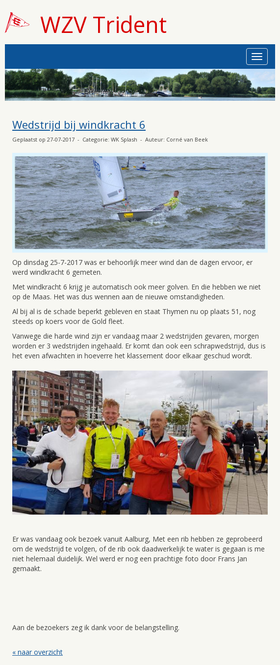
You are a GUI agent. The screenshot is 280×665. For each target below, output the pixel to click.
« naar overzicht (37, 652)
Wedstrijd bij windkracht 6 (79, 124)
